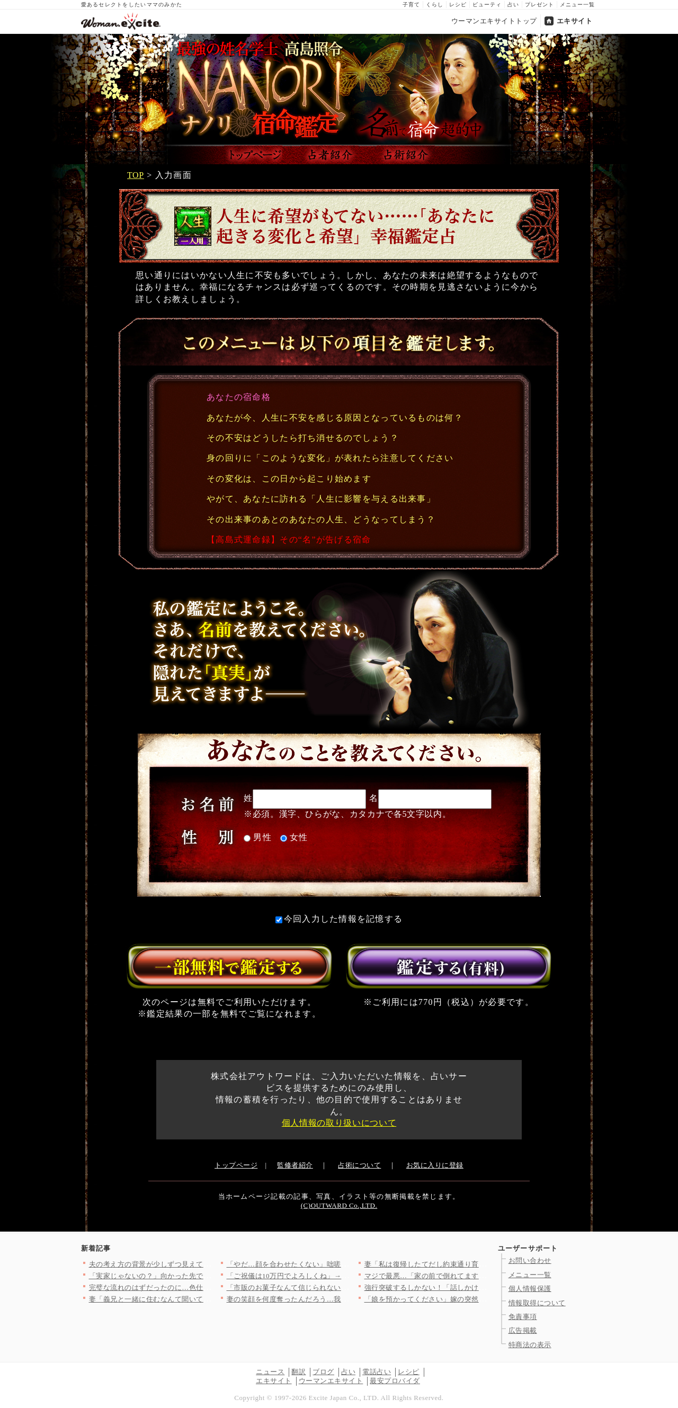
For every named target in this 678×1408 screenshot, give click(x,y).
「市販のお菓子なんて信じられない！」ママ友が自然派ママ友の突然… (341, 1287)
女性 (294, 837)
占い (513, 4)
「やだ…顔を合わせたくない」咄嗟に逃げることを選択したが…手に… (341, 1264)
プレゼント (539, 4)
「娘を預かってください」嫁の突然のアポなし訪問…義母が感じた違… (479, 1299)
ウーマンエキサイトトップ (494, 21)
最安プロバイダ (395, 1381)
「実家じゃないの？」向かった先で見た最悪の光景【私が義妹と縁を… (203, 1276)
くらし (434, 4)
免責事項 (522, 1317)
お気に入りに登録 (434, 1165)
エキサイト (575, 21)
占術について (359, 1165)
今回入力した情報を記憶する (339, 918)
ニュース (270, 1372)
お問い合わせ (529, 1260)
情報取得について (537, 1303)
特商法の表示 (529, 1345)
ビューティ (487, 4)
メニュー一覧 (577, 4)
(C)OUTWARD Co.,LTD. (339, 1205)
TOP (135, 175)
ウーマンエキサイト (331, 1381)
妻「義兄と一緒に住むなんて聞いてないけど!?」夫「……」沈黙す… (199, 1299)
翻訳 (298, 1372)
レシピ (458, 4)
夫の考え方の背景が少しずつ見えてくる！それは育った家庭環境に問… (203, 1264)
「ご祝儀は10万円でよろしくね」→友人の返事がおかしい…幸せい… (338, 1276)
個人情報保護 (529, 1289)
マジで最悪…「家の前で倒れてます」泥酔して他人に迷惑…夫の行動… (479, 1276)
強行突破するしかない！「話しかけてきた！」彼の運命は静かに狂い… (479, 1287)
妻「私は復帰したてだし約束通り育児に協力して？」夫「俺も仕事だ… (479, 1264)
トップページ (236, 1165)
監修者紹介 (295, 1165)
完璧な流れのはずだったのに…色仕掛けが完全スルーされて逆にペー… (203, 1287)
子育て (411, 4)
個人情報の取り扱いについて (339, 1122)
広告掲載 (522, 1330)
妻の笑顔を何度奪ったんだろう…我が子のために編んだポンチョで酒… (341, 1299)
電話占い (376, 1372)
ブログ (323, 1372)
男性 (258, 837)
